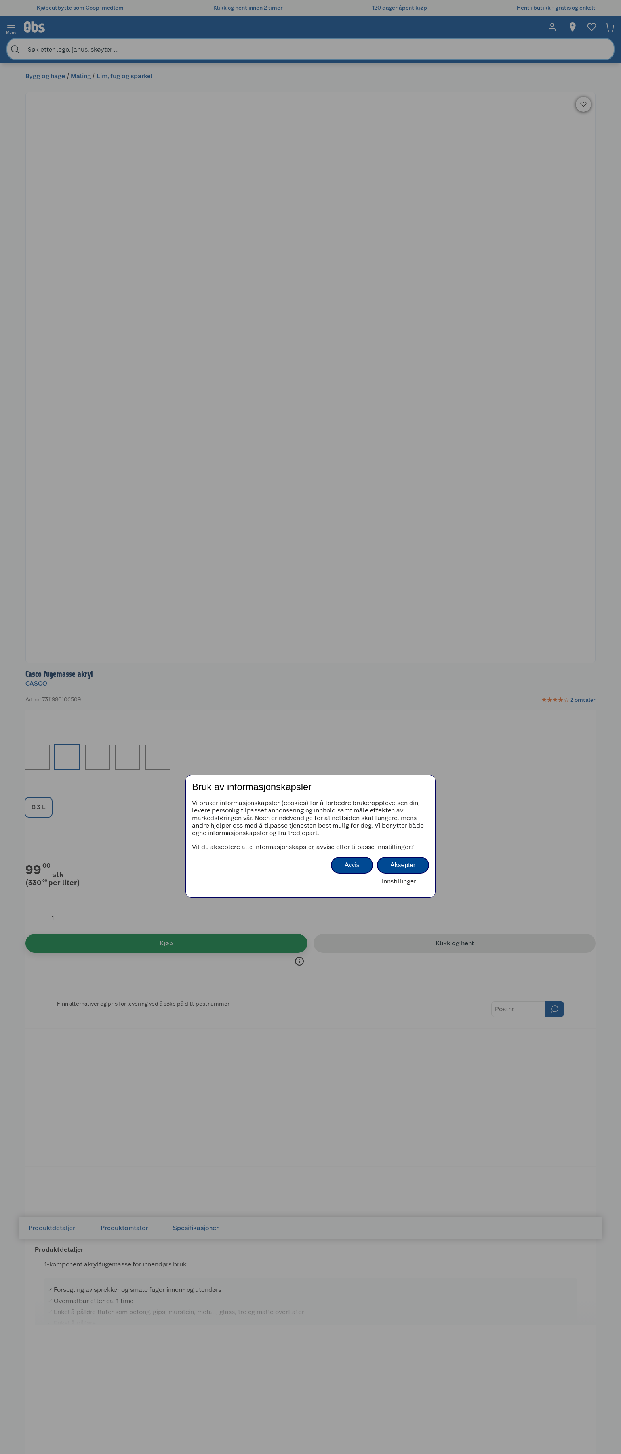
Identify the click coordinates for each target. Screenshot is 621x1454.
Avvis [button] (352, 865)
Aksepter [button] (403, 865)
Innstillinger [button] (399, 881)
